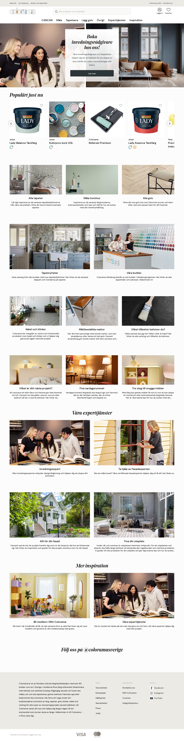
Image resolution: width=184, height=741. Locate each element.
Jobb (98, 713)
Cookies (126, 698)
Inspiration (136, 20)
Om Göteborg (23, 3)
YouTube (158, 698)
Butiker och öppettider (39, 3)
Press (98, 708)
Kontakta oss (167, 3)
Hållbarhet (100, 698)
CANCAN (47, 20)
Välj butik (13, 3)
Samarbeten (101, 703)
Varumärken (101, 687)
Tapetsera (72, 20)
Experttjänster (117, 20)
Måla (59, 20)
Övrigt (100, 20)
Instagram (159, 693)
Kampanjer (101, 693)
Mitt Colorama (129, 693)
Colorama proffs (155, 3)
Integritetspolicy (130, 703)
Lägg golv (87, 20)
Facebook (159, 688)
